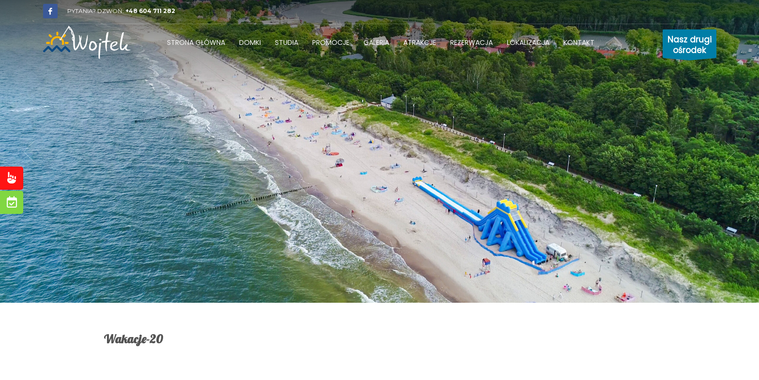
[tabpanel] (379, 151)
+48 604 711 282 (150, 10)
